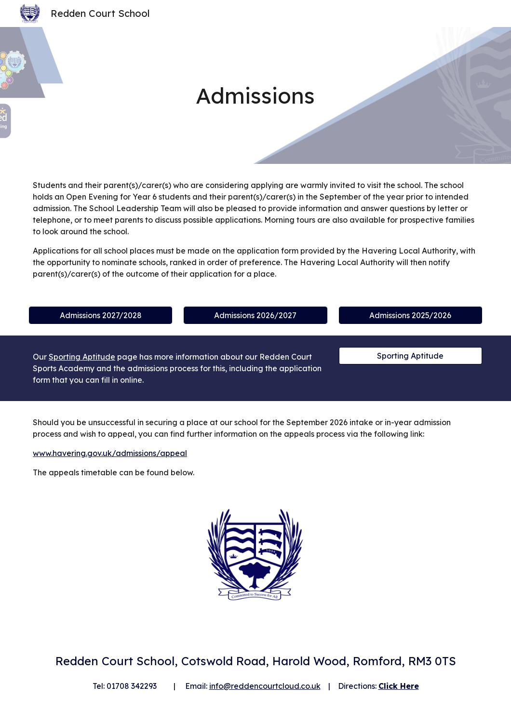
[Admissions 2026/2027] (255, 315)
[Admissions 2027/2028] (100, 315)
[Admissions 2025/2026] (410, 315)
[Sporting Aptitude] (410, 355)
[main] (256, 96)
